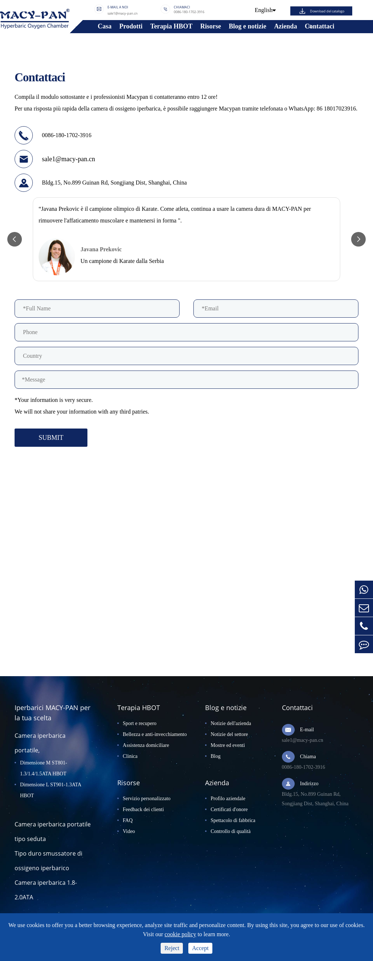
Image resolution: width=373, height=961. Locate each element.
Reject (171, 948)
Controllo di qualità (231, 831)
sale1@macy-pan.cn (122, 13)
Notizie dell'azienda (231, 723)
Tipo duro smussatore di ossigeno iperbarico (48, 860)
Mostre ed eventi (228, 745)
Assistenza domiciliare (146, 745)
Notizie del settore (229, 734)
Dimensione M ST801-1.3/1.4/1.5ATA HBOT (43, 768)
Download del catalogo (327, 10)
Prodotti (131, 26)
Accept (200, 948)
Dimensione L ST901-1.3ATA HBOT (50, 790)
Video (129, 831)
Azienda (285, 26)
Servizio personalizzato (146, 798)
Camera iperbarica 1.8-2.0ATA (46, 890)
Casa (104, 26)
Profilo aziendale (228, 798)
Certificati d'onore (229, 809)
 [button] (14, 239)
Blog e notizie (247, 26)
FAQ (128, 820)
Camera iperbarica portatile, (40, 743)
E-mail (307, 729)
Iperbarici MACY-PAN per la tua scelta (52, 712)
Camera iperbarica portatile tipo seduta (53, 831)
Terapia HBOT (171, 26)
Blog (215, 756)
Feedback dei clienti (143, 809)
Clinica (130, 756)
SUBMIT (51, 437)
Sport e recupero (140, 723)
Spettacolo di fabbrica (233, 820)
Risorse (210, 26)
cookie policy (180, 934)
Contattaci (319, 26)
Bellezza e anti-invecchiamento (155, 734)
